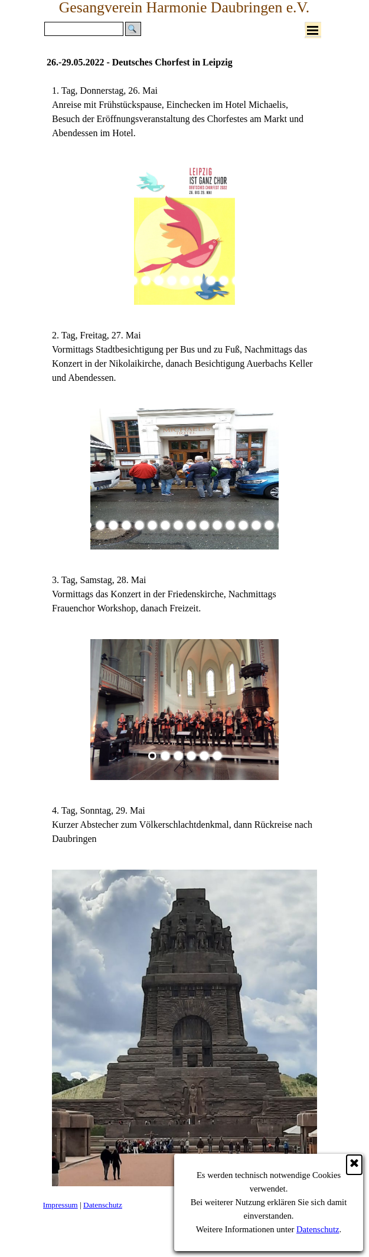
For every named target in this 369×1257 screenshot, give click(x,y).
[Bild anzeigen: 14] (256, 525)
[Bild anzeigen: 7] (197, 280)
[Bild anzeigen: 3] (145, 280)
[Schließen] (354, 1165)
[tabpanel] (184, 112)
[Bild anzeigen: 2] (132, 280)
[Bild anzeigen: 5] (171, 280)
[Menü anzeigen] (313, 30)
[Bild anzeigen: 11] (249, 280)
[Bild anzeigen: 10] (236, 280)
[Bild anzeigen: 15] (269, 525)
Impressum (60, 1204)
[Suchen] (83, 29)
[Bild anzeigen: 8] (210, 280)
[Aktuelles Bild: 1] (119, 280)
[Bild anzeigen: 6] (184, 280)
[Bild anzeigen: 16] (282, 525)
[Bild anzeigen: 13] (243, 525)
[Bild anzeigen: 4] (158, 280)
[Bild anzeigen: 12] (230, 525)
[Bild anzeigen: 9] (223, 280)
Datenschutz (317, 1229)
